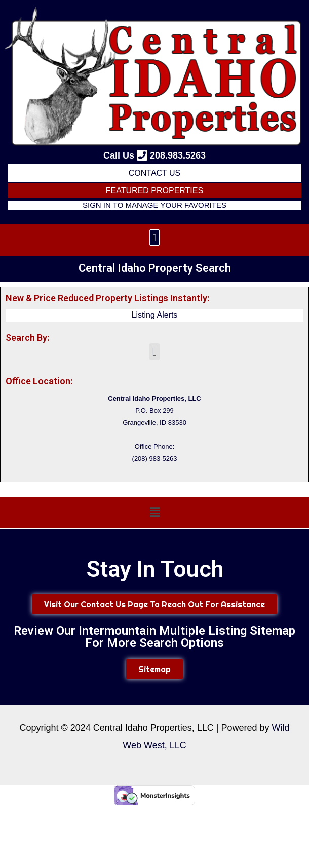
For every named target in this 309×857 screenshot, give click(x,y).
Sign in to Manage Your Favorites (154, 205)
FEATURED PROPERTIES (154, 190)
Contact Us (155, 173)
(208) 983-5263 (154, 458)
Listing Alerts (155, 314)
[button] (154, 237)
